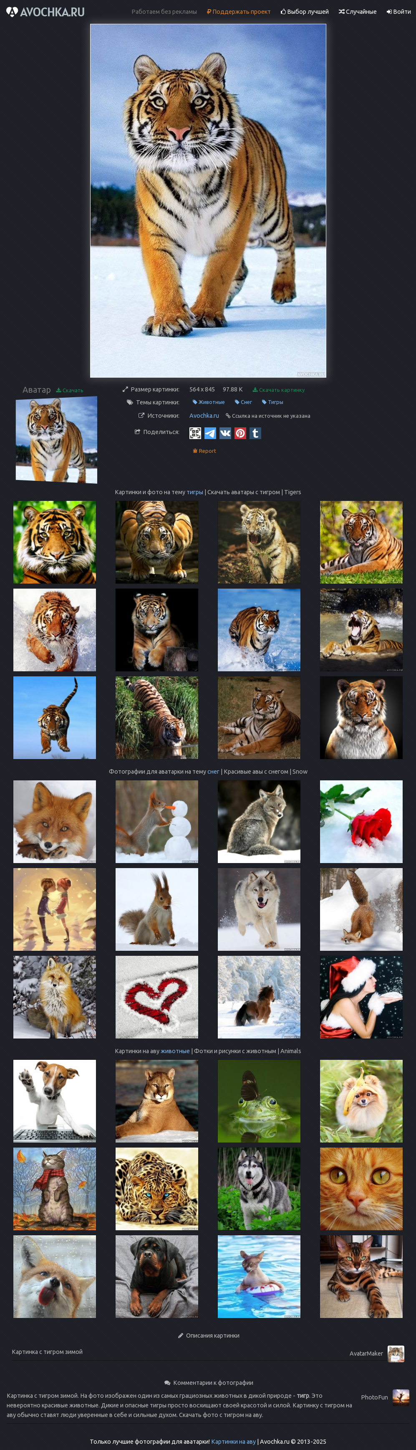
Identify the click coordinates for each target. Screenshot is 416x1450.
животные (175, 1051)
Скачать (69, 390)
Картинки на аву (233, 1441)
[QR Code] (195, 432)
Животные (209, 402)
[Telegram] (210, 432)
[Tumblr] (255, 432)
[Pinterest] (240, 432)
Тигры (272, 402)
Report (204, 451)
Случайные (358, 11)
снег (213, 771)
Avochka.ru (204, 415)
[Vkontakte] (225, 432)
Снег (243, 402)
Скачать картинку (279, 390)
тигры (195, 492)
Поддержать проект (239, 11)
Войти (399, 11)
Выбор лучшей (305, 11)
